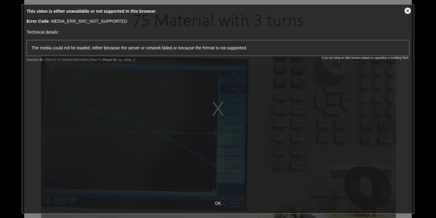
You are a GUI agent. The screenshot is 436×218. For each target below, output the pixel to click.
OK (218, 203)
